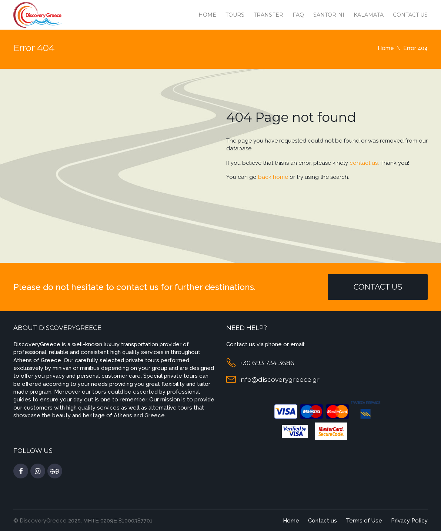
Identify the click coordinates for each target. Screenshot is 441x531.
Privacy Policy (409, 520)
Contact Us (378, 287)
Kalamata (369, 14)
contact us (364, 163)
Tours (234, 14)
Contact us (410, 14)
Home (207, 14)
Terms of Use (364, 520)
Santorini (328, 14)
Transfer (268, 14)
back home (273, 177)
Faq (298, 14)
